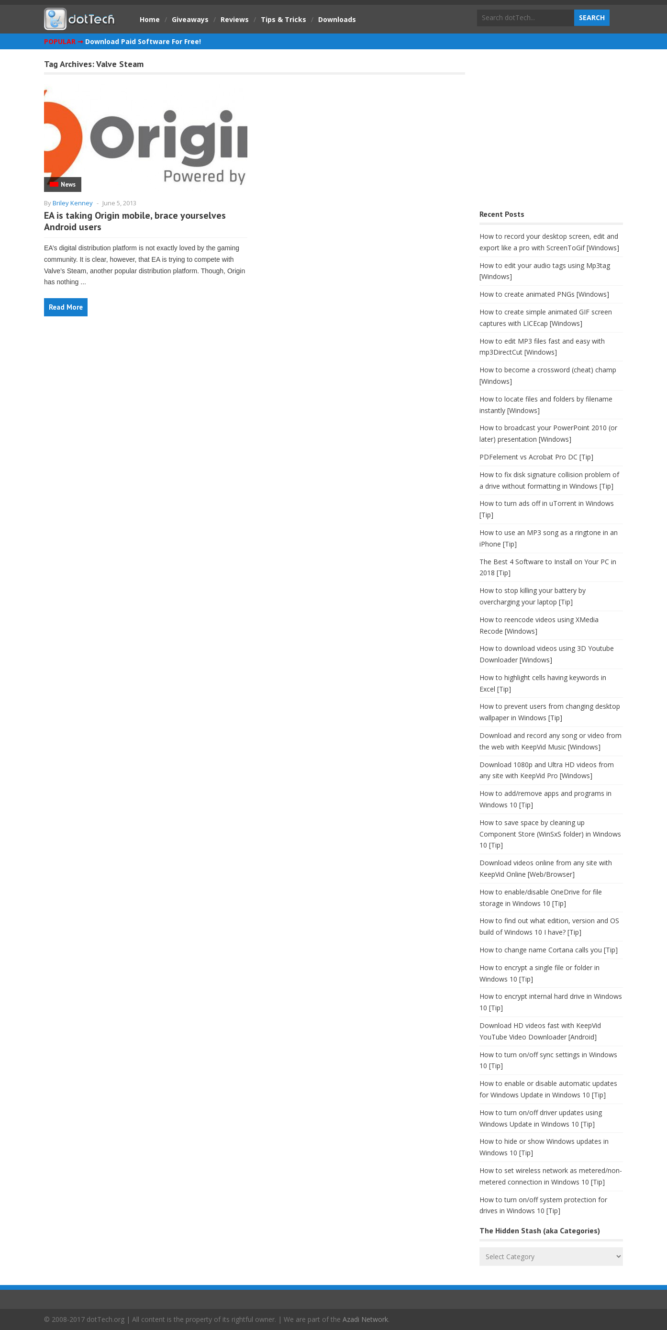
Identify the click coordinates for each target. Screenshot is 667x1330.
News (68, 184)
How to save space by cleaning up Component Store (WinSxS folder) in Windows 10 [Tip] (550, 834)
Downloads (337, 19)
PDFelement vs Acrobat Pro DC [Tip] (536, 456)
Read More (66, 307)
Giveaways (190, 19)
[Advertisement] (551, 132)
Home (150, 19)
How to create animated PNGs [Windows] (544, 294)
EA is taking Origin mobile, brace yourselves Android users (135, 221)
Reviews (235, 19)
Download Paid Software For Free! (143, 41)
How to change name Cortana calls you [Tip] (548, 949)
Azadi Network (365, 1319)
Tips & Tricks (283, 19)
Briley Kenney (73, 203)
